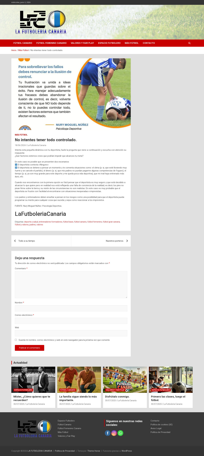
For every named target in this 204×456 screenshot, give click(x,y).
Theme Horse (93, 451)
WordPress (127, 451)
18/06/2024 (20, 145)
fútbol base (68, 222)
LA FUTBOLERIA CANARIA (40, 451)
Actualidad (20, 362)
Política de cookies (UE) (162, 424)
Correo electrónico (24, 315)
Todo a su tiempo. (26, 241)
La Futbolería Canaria (36, 145)
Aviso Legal (156, 428)
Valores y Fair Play (82, 43)
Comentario (21, 268)
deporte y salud (31, 222)
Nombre (19, 302)
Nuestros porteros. (115, 241)
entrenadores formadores (50, 222)
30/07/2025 (18, 404)
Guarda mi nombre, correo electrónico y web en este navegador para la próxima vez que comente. (64, 340)
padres (32, 224)
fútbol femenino (94, 222)
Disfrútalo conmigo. (117, 396)
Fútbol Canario (22, 43)
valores (40, 224)
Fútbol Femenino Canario (51, 43)
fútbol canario (80, 222)
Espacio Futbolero (109, 43)
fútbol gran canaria (111, 222)
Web (17, 327)
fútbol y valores (22, 224)
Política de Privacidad (160, 432)
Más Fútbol (132, 43)
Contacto (149, 43)
